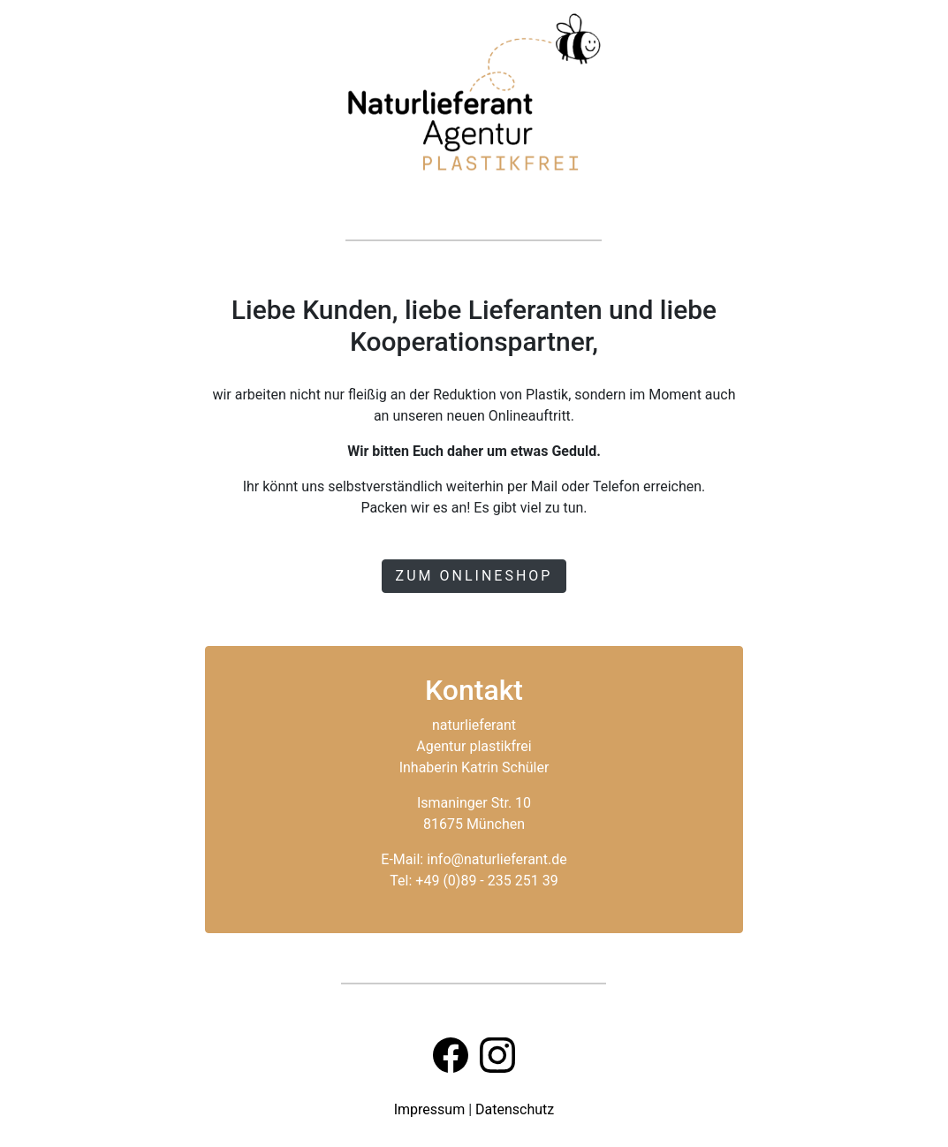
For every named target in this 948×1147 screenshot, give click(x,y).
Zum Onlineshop (474, 575)
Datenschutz (514, 1109)
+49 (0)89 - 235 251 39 (486, 880)
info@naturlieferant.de (497, 859)
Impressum (430, 1109)
